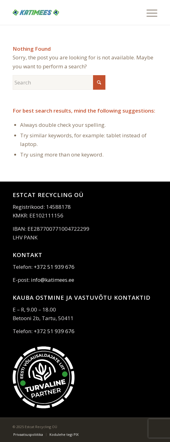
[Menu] (148, 12)
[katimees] (70, 12)
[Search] (59, 82)
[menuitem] (148, 12)
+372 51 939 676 (54, 266)
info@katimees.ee (52, 279)
